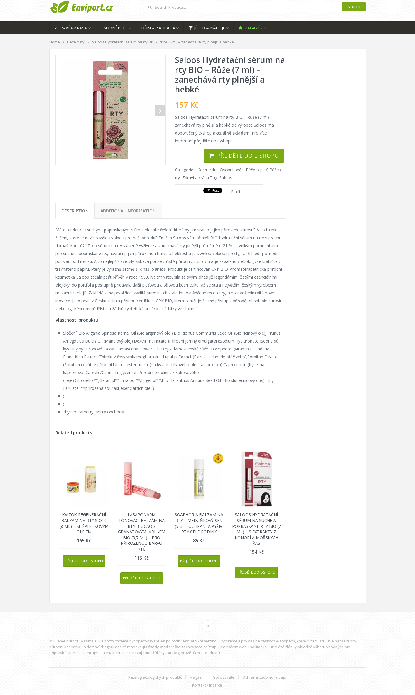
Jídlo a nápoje (207, 28)
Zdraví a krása (71, 28)
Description (75, 211)
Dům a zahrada (158, 28)
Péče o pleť (256, 169)
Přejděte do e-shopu (248, 155)
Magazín (251, 28)
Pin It (236, 191)
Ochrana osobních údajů (264, 677)
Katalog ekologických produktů (155, 677)
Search (354, 7)
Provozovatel (223, 677)
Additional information (128, 211)
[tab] (75, 211)
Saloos (225, 177)
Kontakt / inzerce (207, 685)
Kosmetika (207, 169)
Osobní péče (114, 28)
